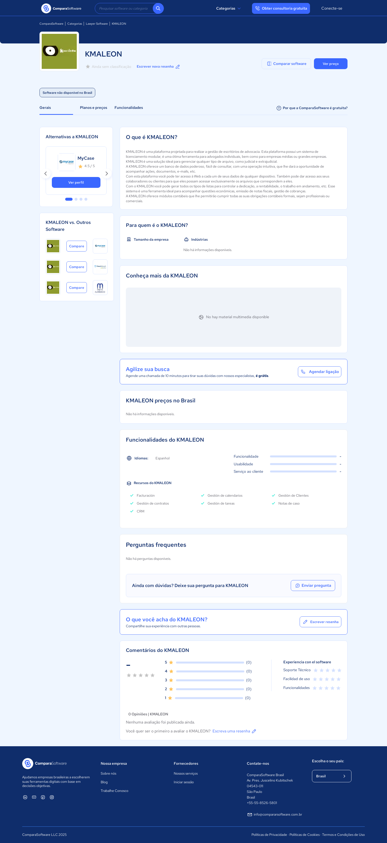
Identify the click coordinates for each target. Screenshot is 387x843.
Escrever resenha (320, 622)
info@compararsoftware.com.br (274, 815)
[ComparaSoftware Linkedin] (25, 797)
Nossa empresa (114, 763)
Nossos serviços (186, 773)
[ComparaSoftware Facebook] (43, 797)
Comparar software (286, 64)
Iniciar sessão (184, 782)
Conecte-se (331, 8)
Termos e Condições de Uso (343, 834)
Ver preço (331, 63)
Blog (104, 782)
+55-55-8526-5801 (262, 803)
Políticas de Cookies (305, 834)
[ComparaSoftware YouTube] (34, 797)
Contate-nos (258, 763)
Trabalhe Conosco (114, 790)
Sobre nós (108, 773)
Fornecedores (186, 763)
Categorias (229, 8)
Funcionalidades (129, 107)
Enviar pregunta (313, 585)
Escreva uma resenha (235, 731)
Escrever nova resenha (159, 67)
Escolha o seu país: (328, 761)
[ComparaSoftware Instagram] (52, 797)
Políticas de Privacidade (269, 834)
